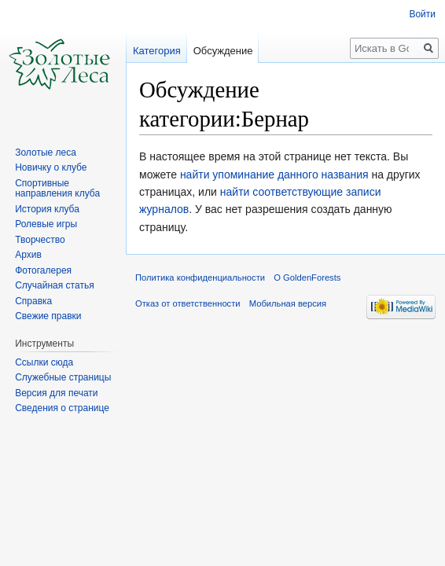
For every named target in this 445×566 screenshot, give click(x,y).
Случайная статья (54, 285)
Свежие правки (48, 316)
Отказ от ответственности (188, 303)
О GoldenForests (307, 277)
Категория (157, 51)
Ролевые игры (46, 224)
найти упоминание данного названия (274, 174)
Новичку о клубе (50, 167)
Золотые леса (45, 152)
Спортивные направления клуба (57, 189)
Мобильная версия (287, 303)
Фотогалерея (43, 270)
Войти (422, 14)
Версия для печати (56, 393)
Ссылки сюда (44, 362)
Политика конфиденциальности (200, 277)
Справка (33, 301)
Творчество (39, 239)
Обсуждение (223, 51)
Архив (28, 254)
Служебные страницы (63, 377)
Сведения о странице (62, 407)
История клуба (47, 209)
